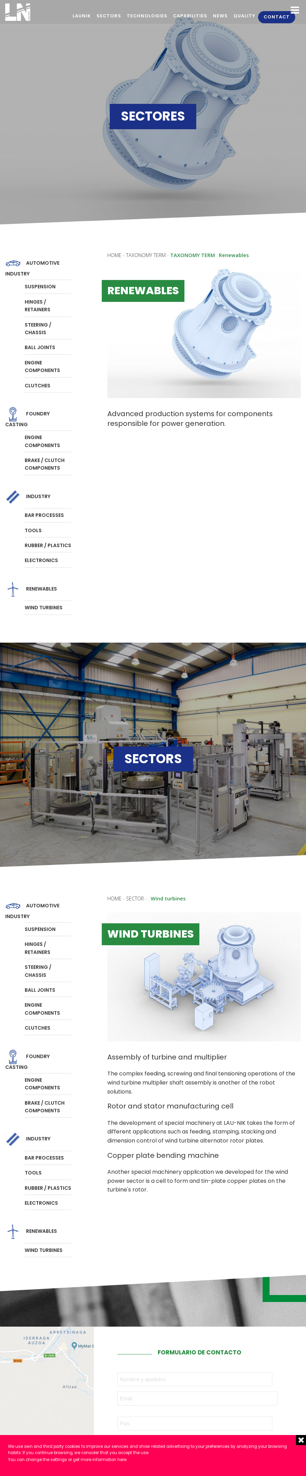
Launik (82, 16)
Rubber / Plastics (48, 545)
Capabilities (190, 16)
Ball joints (40, 347)
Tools (33, 530)
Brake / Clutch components (45, 464)
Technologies (147, 16)
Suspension (40, 286)
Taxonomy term (146, 255)
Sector (135, 898)
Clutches (37, 385)
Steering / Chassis (38, 328)
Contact (277, 17)
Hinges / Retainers (37, 305)
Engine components (42, 366)
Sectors (109, 16)
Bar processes (44, 515)
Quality (244, 16)
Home (114, 255)
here (121, 1459)
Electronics (41, 560)
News (220, 16)
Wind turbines (44, 607)
